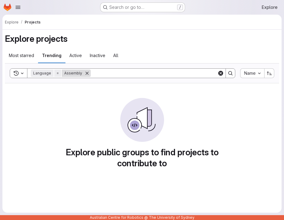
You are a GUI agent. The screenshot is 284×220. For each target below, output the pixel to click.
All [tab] (115, 55)
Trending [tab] (51, 55)
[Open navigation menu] (18, 7)
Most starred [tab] (21, 55)
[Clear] (220, 73)
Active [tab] (75, 55)
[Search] (154, 73)
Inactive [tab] (97, 55)
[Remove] (87, 73)
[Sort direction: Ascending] (269, 73)
